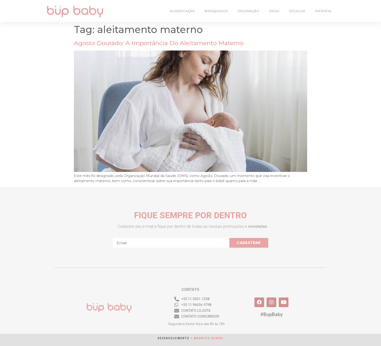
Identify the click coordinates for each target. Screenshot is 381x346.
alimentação (182, 11)
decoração (248, 11)
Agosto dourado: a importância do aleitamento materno (158, 43)
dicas (274, 11)
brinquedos (216, 11)
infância (323, 11)
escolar (297, 11)
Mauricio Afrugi (208, 338)
